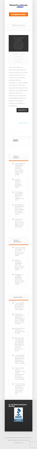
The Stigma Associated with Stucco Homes (19, 194)
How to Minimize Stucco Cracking (18, 181)
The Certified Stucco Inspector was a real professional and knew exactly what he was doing (20, 373)
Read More (22, 110)
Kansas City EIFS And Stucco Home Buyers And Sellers (19, 222)
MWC (17, 54)
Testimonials (17, 59)
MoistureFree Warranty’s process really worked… (20, 330)
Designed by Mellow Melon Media (17, 438)
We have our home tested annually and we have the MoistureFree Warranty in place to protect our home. (20, 344)
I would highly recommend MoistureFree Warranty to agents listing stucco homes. (20, 359)
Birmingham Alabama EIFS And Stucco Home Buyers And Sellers (20, 208)
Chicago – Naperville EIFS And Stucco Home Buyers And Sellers (19, 266)
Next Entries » (23, 123)
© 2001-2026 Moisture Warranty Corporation (20, 440)
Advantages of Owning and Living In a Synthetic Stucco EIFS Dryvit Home (20, 167)
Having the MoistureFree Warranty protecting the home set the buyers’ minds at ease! (20, 319)
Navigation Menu (18, 14)
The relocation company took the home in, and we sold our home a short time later (18, 43)
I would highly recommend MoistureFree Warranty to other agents (20, 306)
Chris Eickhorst (20, 247)
